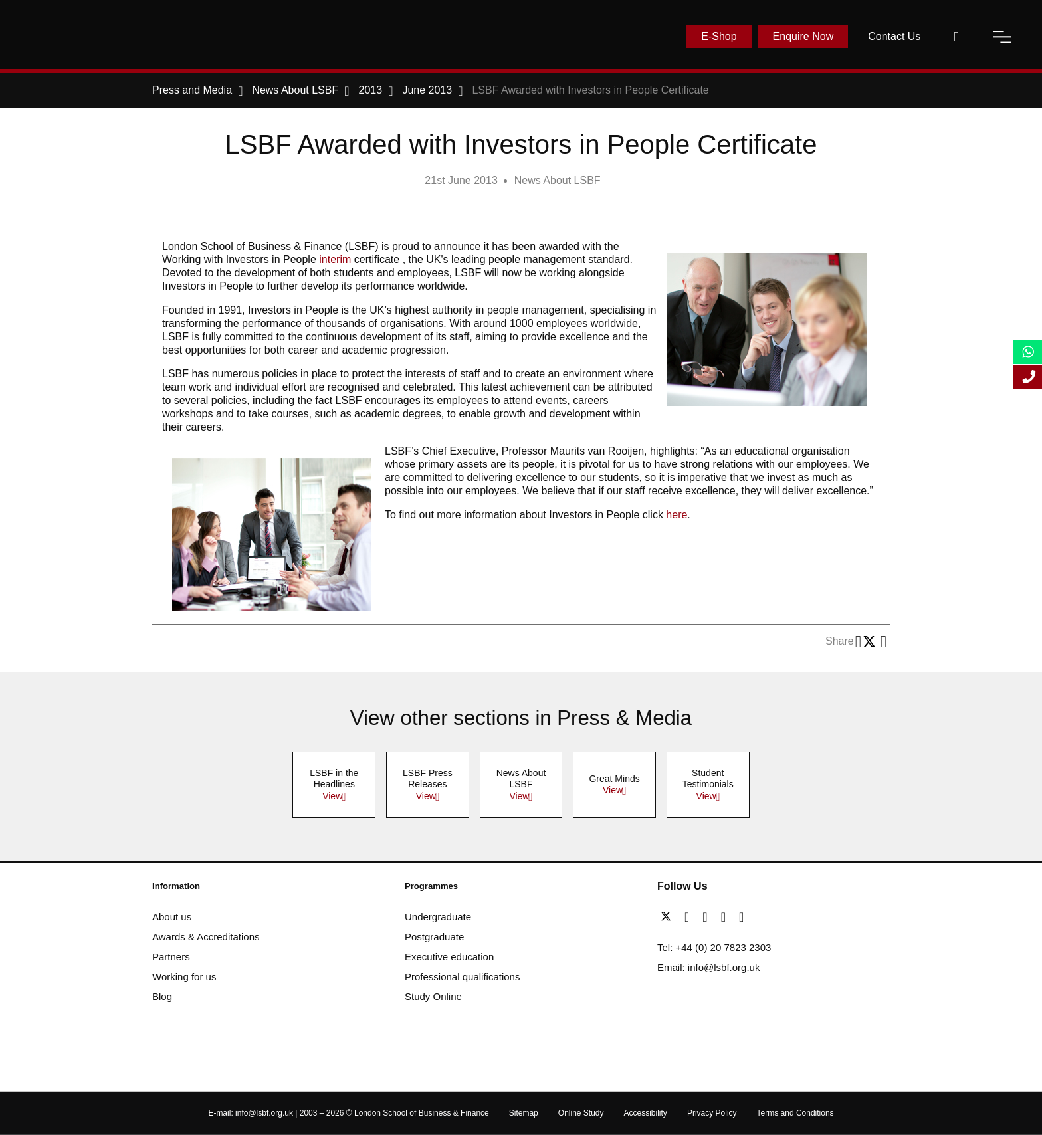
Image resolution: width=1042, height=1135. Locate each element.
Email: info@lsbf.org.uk (708, 967)
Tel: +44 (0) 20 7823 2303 (714, 947)
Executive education (449, 956)
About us (171, 916)
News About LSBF (557, 180)
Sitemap (523, 1113)
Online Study (581, 1113)
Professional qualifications (462, 976)
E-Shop (718, 36)
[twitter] (669, 917)
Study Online (433, 996)
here (676, 514)
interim (335, 259)
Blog (162, 996)
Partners (171, 956)
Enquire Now (803, 36)
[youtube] (726, 917)
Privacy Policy (712, 1113)
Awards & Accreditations (205, 936)
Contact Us (894, 36)
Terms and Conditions (795, 1113)
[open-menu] (1002, 37)
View (332, 796)
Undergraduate (438, 916)
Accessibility (645, 1113)
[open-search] (956, 37)
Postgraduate (434, 936)
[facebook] (690, 917)
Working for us (184, 976)
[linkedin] (708, 917)
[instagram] (741, 917)
